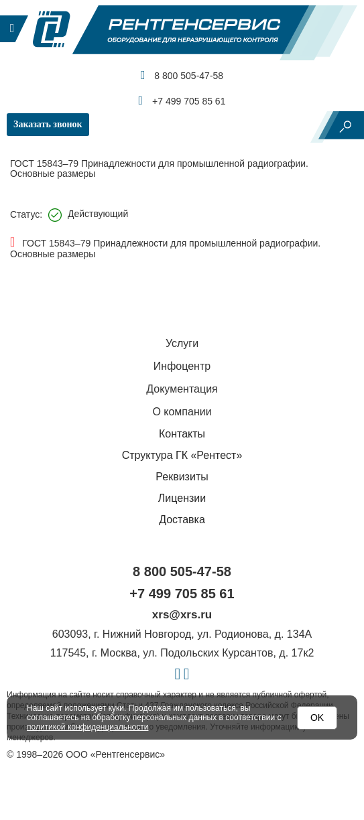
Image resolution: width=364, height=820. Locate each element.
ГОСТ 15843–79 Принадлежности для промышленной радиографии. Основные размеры (165, 248)
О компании (181, 411)
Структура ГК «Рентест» (182, 455)
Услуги (182, 343)
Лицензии (182, 498)
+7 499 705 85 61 (182, 100)
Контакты (182, 433)
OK (317, 717)
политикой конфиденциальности (87, 727)
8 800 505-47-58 (182, 75)
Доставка (182, 519)
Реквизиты (182, 476)
